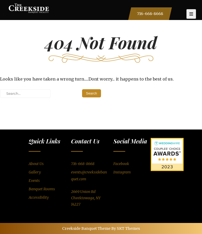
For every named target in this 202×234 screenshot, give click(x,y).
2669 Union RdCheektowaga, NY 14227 (85, 198)
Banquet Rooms (42, 189)
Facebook (121, 163)
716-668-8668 (150, 13)
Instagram (122, 172)
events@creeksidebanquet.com (89, 175)
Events (34, 180)
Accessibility (39, 197)
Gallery (35, 172)
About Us (36, 163)
